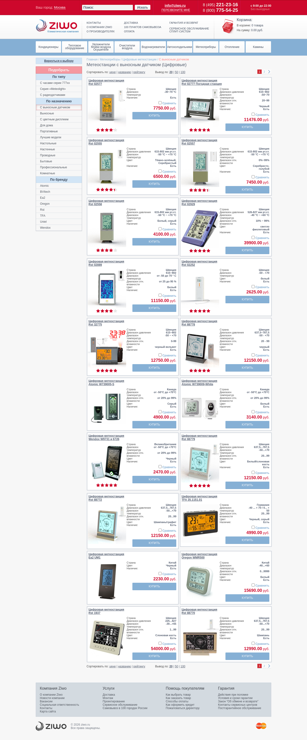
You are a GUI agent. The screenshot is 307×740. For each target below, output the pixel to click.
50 (176, 72)
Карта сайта (48, 711)
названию (124, 72)
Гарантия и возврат (183, 22)
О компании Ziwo (51, 694)
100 (183, 72)
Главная (92, 59)
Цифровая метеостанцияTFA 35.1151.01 (199, 498)
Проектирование (114, 701)
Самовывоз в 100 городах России (125, 708)
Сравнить (169, 103)
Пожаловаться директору (183, 708)
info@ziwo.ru (175, 5)
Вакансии (46, 701)
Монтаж (108, 698)
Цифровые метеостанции (140, 59)
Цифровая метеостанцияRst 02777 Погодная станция (202, 82)
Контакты (94, 22)
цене (112, 72)
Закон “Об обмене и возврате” (238, 701)
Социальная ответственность (59, 704)
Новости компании (52, 698)
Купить (154, 115)
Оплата (129, 31)
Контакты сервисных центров (237, 704)
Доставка (131, 22)
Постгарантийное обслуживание (239, 708)
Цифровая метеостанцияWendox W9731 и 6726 (106, 437)
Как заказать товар (178, 698)
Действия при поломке (233, 694)
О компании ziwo (99, 27)
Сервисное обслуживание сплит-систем (189, 30)
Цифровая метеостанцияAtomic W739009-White (199, 382)
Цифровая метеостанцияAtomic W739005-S (106, 382)
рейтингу (139, 72)
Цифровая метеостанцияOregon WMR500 (199, 556)
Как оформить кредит (180, 704)
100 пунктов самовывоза (142, 27)
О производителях (101, 31)
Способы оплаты (177, 701)
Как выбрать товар (178, 694)
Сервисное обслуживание (120, 704)
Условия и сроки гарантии (235, 698)
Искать (142, 7)
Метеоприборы (110, 59)
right (269, 72)
